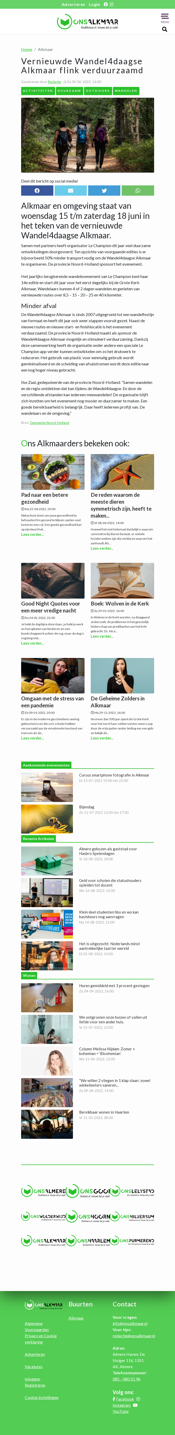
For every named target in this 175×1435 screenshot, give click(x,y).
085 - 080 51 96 (126, 1378)
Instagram (122, 1405)
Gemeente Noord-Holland (49, 423)
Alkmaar (76, 1317)
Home (26, 49)
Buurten (81, 1304)
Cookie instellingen (42, 1397)
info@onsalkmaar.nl (130, 1323)
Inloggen (32, 1378)
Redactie (54, 82)
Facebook (125, 1398)
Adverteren (73, 4)
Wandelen (126, 90)
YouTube (121, 1411)
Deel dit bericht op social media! (49, 180)
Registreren (35, 1385)
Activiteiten (38, 90)
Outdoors (98, 90)
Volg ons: (123, 1392)
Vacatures (34, 1366)
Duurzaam (69, 90)
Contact (124, 1304)
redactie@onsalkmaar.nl (134, 1335)
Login (94, 4)
